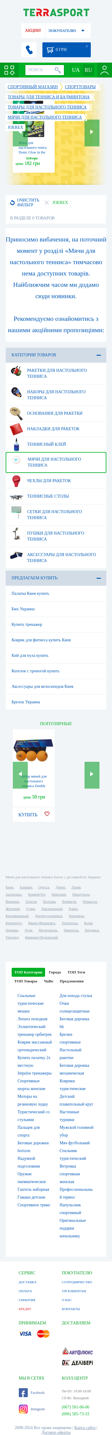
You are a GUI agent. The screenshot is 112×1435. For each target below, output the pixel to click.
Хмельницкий (51, 909)
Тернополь (70, 923)
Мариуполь (81, 894)
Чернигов (69, 902)
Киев (9, 887)
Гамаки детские (31, 1197)
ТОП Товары (25, 981)
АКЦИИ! (33, 30)
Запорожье (14, 894)
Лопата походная (32, 1019)
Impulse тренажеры (35, 1073)
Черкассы (89, 902)
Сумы (30, 909)
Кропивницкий (17, 916)
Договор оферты (56, 1432)
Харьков (25, 887)
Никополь (71, 930)
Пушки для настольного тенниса (47, 534)
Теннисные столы (39, 496)
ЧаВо (48, 981)
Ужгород (12, 937)
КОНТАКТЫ (71, 1309)
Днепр (60, 887)
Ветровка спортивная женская (70, 1174)
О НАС (67, 1300)
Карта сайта (85, 1427)
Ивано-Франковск (41, 923)
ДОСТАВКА (28, 1282)
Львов (76, 887)
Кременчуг (14, 923)
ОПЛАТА (25, 1291)
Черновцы (76, 916)
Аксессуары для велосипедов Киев (42, 686)
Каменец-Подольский (41, 937)
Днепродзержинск (48, 916)
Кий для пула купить (30, 655)
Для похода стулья (76, 995)
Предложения (72, 981)
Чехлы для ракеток (40, 481)
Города (55, 972)
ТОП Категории (28, 972)
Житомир (13, 909)
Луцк (28, 930)
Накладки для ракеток (44, 429)
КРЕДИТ (25, 1309)
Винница (12, 902)
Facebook (32, 1392)
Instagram (32, 1409)
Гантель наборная (33, 1189)
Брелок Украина (26, 702)
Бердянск (92, 930)
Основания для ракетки (46, 413)
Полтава (49, 902)
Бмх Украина (23, 609)
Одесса (44, 887)
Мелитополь (48, 930)
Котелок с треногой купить (35, 671)
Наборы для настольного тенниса (48, 392)
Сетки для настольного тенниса (46, 512)
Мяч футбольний (75, 1143)
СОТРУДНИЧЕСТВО (77, 1282)
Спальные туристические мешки (31, 1003)
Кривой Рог (36, 894)
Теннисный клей (38, 444)
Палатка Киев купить (30, 593)
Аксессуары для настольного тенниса (53, 555)
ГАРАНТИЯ (27, 1300)
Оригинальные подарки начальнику (73, 1228)
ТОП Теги (76, 972)
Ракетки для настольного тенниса (48, 371)
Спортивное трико (34, 1205)
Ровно (73, 909)
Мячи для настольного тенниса (45, 460)
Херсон (31, 902)
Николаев (59, 894)
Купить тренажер (27, 624)
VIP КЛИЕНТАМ (74, 1291)
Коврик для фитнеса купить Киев (41, 640)
